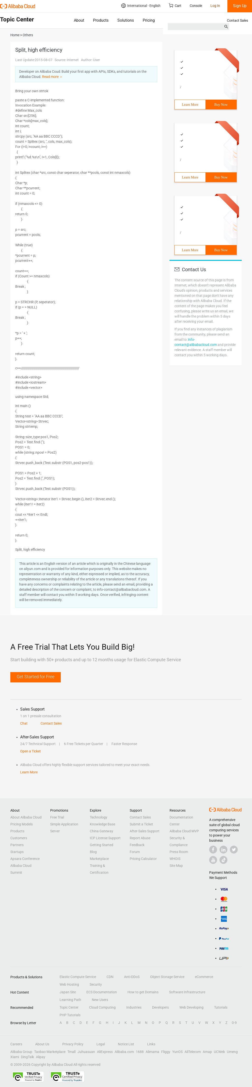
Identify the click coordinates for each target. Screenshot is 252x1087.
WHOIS (175, 859)
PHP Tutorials (70, 1015)
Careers (16, 1044)
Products (101, 20)
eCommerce (204, 977)
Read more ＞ (52, 77)
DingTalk (27, 1057)
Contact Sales (237, 20)
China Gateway (101, 831)
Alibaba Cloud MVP (184, 831)
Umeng (232, 1052)
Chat (24, 723)
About (79, 20)
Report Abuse (140, 838)
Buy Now (221, 105)
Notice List (126, 1044)
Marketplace (99, 859)
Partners (17, 845)
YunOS (177, 1052)
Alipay (40, 1057)
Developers (160, 1007)
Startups (17, 852)
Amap (207, 1052)
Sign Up (240, 5)
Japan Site (68, 992)
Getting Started (101, 845)
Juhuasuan (86, 1052)
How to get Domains (142, 992)
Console (196, 6)
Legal (100, 1044)
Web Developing (191, 1007)
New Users (100, 1000)
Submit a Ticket (141, 824)
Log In (215, 6)
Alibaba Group (21, 1052)
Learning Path (70, 1000)
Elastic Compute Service (78, 977)
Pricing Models (21, 824)
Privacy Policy (72, 1044)
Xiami (14, 1057)
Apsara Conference (25, 859)
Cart (175, 5)
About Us (42, 1044)
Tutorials (220, 1007)
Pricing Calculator (143, 859)
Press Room (179, 852)
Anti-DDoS (132, 977)
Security (96, 984)
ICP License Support (105, 838)
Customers (18, 838)
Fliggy (165, 1052)
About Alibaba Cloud (26, 817)
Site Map (176, 866)
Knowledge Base (102, 824)
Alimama (152, 1052)
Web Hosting (69, 984)
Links (151, 1044)
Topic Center (69, 1007)
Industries (134, 1007)
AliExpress (105, 1052)
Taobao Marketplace (49, 1052)
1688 (140, 1052)
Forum (135, 852)
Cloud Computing (102, 1007)
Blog (93, 852)
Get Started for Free (35, 676)
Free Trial (57, 817)
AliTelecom (193, 1052)
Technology (98, 817)
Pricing (149, 20)
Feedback (137, 845)
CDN (110, 977)
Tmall (71, 1052)
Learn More (190, 105)
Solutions (125, 20)
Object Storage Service (167, 977)
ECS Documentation (101, 992)
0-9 (234, 1023)
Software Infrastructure (187, 992)
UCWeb (219, 1052)
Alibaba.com (124, 1052)
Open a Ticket (30, 751)
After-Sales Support (144, 831)
